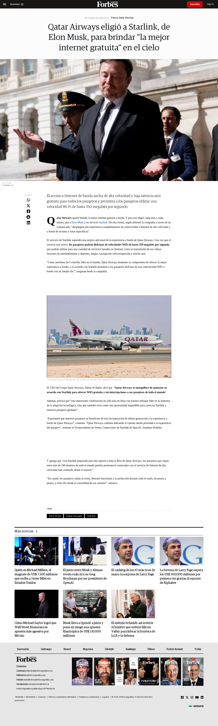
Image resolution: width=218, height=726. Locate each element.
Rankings (130, 649)
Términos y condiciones (89, 697)
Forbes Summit (175, 649)
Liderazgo (46, 649)
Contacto (42, 697)
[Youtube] (197, 697)
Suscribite (195, 4)
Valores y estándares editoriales (62, 697)
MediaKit (19, 697)
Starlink (103, 222)
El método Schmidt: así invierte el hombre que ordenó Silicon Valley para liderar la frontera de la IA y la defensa (133, 629)
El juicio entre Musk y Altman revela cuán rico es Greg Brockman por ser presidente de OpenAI (85, 577)
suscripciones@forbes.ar (38, 684)
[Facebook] (182, 697)
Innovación (23, 649)
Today (198, 649)
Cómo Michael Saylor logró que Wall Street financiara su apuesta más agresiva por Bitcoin (35, 629)
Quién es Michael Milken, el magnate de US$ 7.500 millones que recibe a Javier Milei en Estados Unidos (36, 577)
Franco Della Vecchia (122, 17)
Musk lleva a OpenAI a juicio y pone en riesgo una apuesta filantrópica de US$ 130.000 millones (83, 629)
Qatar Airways (74, 515)
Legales (105, 697)
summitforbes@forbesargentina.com (38, 680)
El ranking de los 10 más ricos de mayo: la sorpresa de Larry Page (133, 572)
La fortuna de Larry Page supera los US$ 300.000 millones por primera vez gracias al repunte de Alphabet (181, 577)
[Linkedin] (202, 697)
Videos (151, 649)
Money (67, 649)
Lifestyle (109, 649)
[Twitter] (187, 697)
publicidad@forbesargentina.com (39, 671)
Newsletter (30, 697)
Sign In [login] (210, 4)
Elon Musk (77, 222)
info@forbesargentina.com (35, 675)
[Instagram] (192, 697)
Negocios (88, 649)
